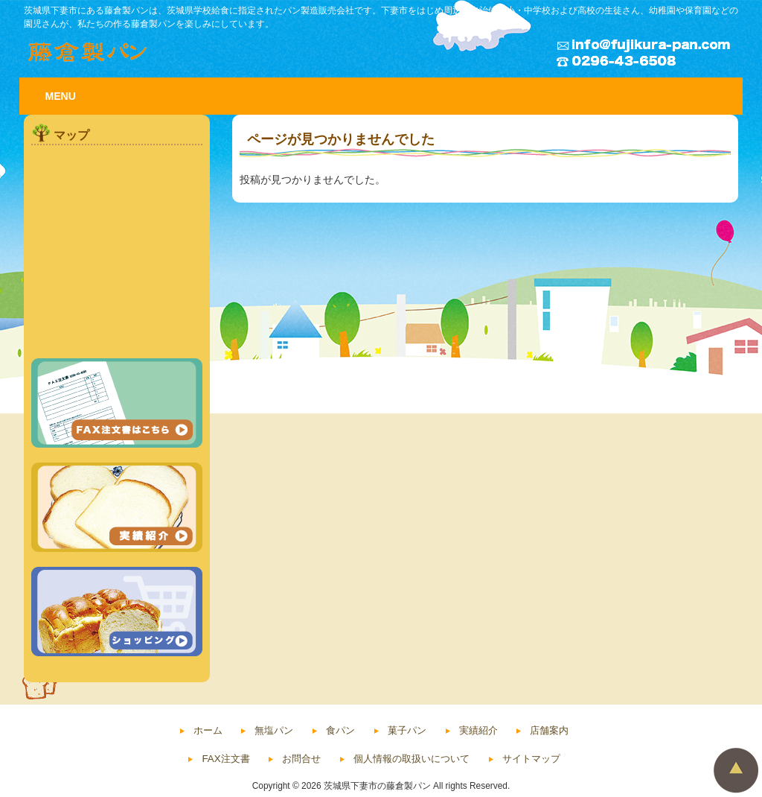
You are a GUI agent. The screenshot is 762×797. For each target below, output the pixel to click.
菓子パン (407, 730)
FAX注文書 (225, 758)
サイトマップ (531, 758)
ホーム (207, 730)
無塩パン (273, 730)
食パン (340, 730)
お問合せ (301, 758)
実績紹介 (478, 730)
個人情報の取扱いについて (411, 758)
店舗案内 (549, 730)
